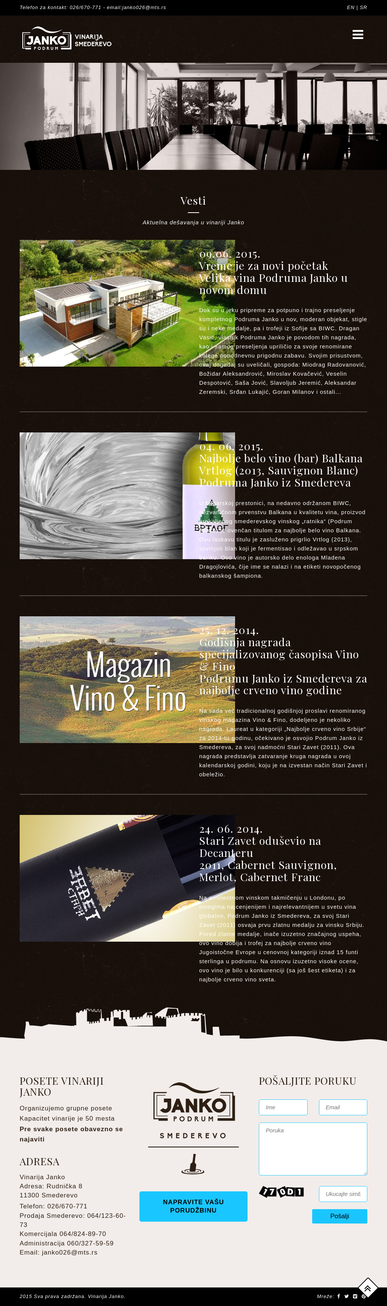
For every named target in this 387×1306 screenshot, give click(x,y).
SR (363, 7)
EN (350, 7)
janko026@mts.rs (70, 1252)
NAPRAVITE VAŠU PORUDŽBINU (193, 1206)
